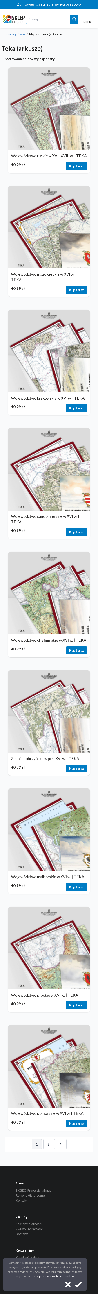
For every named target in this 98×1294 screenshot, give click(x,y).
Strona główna (15, 34)
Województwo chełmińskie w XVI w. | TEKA (48, 640)
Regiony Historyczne (30, 1195)
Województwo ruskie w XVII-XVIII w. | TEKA (49, 155)
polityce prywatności (51, 1276)
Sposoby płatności (29, 1224)
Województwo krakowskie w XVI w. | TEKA (48, 398)
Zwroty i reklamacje (29, 1229)
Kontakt (21, 1200)
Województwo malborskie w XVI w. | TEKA (47, 876)
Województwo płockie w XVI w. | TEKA (44, 995)
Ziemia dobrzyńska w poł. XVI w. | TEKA (45, 758)
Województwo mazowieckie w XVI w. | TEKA (43, 277)
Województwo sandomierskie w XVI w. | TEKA (45, 519)
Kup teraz (76, 166)
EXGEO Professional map (33, 1190)
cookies (69, 1276)
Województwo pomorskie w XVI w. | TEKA (47, 1113)
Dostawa (22, 1234)
